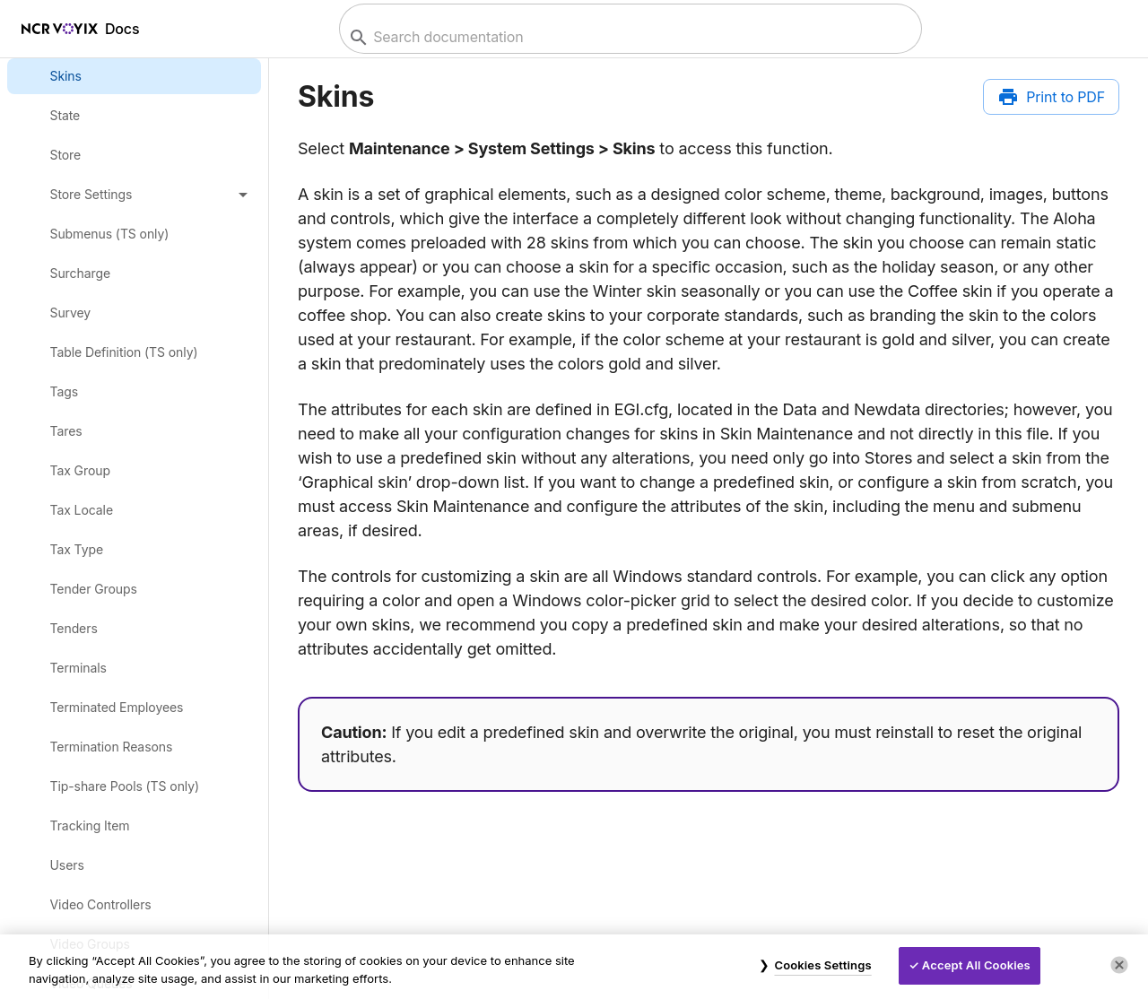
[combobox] (628, 37)
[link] (134, 76)
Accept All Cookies (976, 965)
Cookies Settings (822, 965)
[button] (134, 195)
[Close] (1119, 965)
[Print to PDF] (1051, 97)
